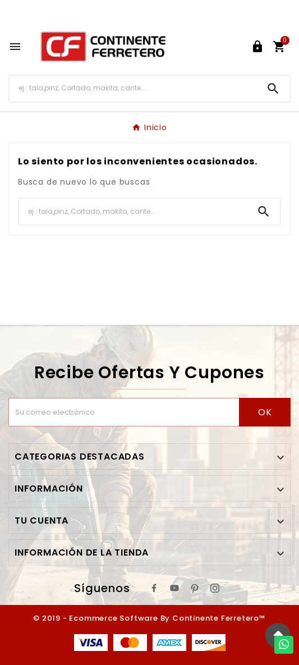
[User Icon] (257, 46)
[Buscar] (133, 88)
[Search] (273, 88)
